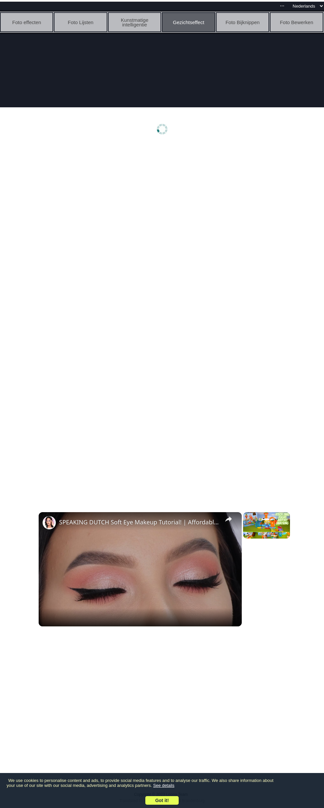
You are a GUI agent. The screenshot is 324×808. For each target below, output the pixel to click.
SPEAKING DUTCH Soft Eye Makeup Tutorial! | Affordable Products (139, 522)
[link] (49, 522)
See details (163, 785)
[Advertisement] (164, 197)
